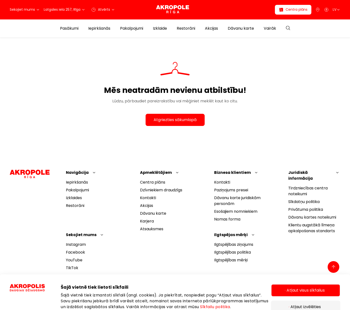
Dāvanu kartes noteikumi (312, 217)
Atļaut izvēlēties (305, 277)
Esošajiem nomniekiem (235, 211)
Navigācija (77, 172)
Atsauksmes (151, 229)
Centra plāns (152, 182)
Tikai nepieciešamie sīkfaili (305, 294)
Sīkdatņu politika (304, 201)
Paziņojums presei (231, 190)
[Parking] (317, 9)
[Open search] (288, 28)
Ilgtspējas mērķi (231, 235)
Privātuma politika (305, 209)
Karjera (147, 221)
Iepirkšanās (99, 28)
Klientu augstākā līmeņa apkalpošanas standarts (311, 228)
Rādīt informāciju (77, 289)
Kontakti (148, 198)
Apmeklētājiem (156, 172)
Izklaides (74, 198)
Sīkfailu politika (215, 277)
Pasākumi (69, 28)
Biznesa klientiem (232, 172)
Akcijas (211, 28)
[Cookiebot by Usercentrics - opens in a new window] (35, 293)
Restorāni (186, 28)
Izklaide (160, 28)
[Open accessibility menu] (326, 9)
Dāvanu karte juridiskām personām (237, 200)
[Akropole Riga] (175, 9)
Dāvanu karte (241, 28)
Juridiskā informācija (300, 175)
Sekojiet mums (81, 235)
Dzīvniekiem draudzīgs (161, 190)
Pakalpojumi (131, 28)
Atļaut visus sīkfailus (305, 261)
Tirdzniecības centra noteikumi (308, 191)
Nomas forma (227, 219)
